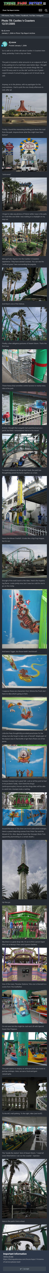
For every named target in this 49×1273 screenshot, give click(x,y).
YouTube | (32, 16)
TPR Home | (5, 16)
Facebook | (25, 16)
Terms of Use (8, 1257)
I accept (24, 1269)
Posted (18, 46)
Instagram (40, 16)
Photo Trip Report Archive (25, 33)
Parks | (12, 16)
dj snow (7, 31)
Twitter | (18, 16)
